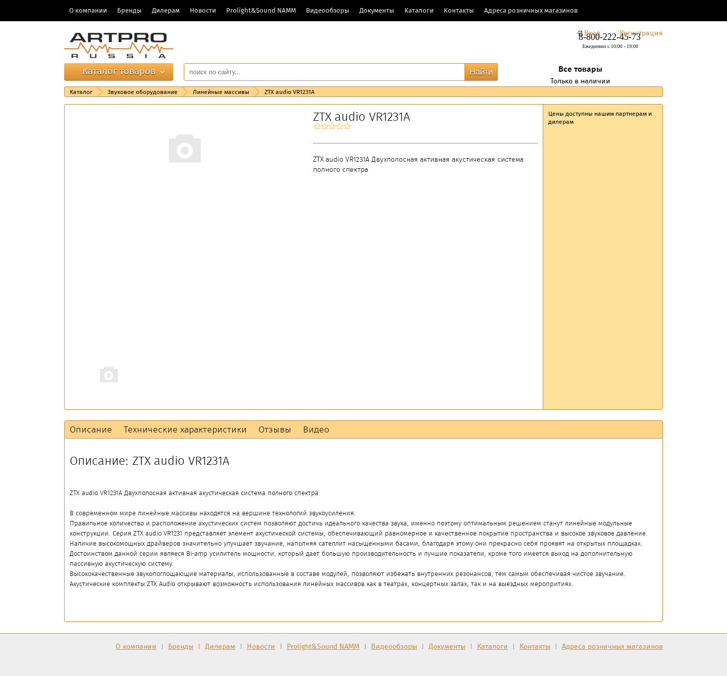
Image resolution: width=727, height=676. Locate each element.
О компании (88, 10)
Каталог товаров (118, 71)
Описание (91, 429)
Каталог (81, 91)
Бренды (129, 10)
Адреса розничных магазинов (531, 10)
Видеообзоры (327, 10)
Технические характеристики (185, 429)
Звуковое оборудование (143, 91)
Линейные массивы (221, 91)
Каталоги (419, 10)
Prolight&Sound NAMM (261, 10)
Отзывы (274, 429)
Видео (316, 429)
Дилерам (166, 10)
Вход (592, 33)
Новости (203, 10)
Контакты (459, 10)
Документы (376, 10)
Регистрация (641, 33)
